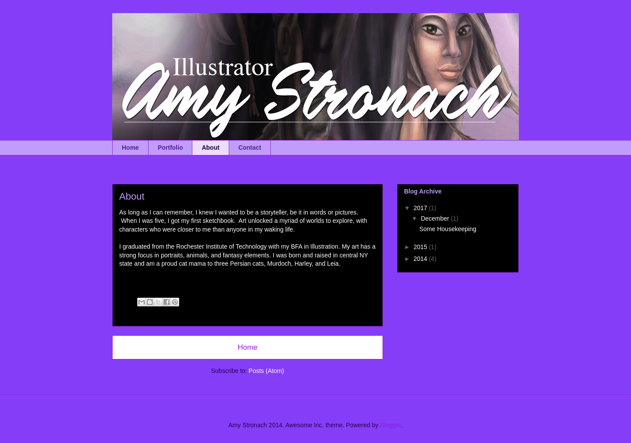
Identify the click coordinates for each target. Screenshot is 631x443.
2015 (421, 246)
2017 (421, 207)
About (210, 147)
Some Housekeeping (447, 228)
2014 (421, 258)
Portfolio (170, 147)
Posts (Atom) (266, 370)
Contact (249, 147)
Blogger (390, 425)
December (435, 218)
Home (130, 147)
